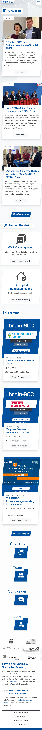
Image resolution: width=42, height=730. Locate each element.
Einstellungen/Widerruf (21, 720)
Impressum (21, 716)
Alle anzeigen (22, 214)
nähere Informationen (19, 377)
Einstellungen (14, 681)
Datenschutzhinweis (21, 712)
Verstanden (21, 724)
